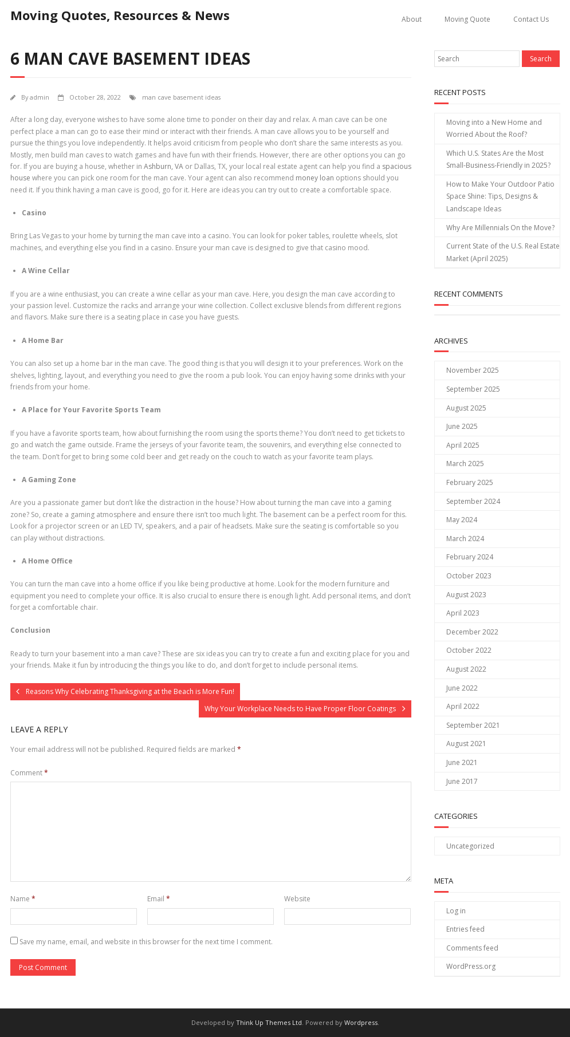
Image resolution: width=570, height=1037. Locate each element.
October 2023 (469, 576)
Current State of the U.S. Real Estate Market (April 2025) (503, 252)
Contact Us (531, 19)
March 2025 (465, 463)
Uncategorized (470, 846)
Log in (456, 911)
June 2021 (462, 762)
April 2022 (462, 706)
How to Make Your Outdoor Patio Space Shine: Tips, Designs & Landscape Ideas (500, 196)
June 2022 (462, 688)
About (412, 19)
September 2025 (473, 389)
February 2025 (469, 482)
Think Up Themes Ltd (269, 1022)
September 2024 (473, 501)
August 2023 (466, 595)
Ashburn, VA (163, 166)
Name (23, 899)
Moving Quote (467, 19)
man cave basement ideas (181, 97)
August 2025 (466, 408)
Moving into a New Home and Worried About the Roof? (494, 128)
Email (158, 899)
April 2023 (462, 613)
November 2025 (472, 370)
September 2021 (473, 725)
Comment (29, 773)
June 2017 (462, 781)
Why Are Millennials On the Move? (500, 227)
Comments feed (472, 948)
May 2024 (461, 520)
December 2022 (472, 632)
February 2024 (469, 557)
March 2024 (465, 538)
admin (39, 97)
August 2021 (466, 743)
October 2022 (469, 650)
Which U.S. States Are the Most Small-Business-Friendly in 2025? (498, 159)
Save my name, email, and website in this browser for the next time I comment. (146, 942)
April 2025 (462, 445)
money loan (315, 178)
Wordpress (361, 1022)
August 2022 (466, 669)
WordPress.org (471, 966)
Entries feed (465, 929)
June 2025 (462, 426)
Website (297, 899)
